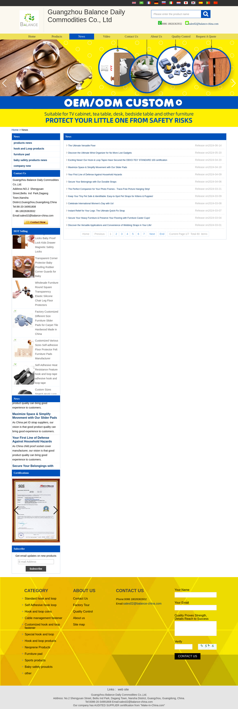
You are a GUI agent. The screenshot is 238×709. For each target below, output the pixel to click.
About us (79, 618)
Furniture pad (33, 653)
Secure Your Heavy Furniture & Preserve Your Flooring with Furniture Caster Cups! (109, 218)
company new (22, 165)
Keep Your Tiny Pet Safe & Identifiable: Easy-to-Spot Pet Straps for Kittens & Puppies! (110, 196)
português (207, 2)
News (81, 36)
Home (32, 36)
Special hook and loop (39, 634)
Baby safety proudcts (38, 666)
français (148, 2)
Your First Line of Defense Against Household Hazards (95, 174)
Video (106, 36)
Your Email (182, 602)
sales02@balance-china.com (201, 23)
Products (57, 36)
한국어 (192, 2)
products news (23, 142)
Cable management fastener (43, 618)
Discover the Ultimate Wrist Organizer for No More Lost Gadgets (100, 153)
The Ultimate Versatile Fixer (82, 145)
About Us (156, 36)
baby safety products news (30, 160)
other (28, 673)
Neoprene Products (37, 647)
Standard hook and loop (40, 598)
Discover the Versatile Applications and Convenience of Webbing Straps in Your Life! (110, 225)
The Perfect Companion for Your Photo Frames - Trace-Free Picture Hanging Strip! (109, 189)
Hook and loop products (40, 640)
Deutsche (155, 2)
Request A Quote (206, 36)
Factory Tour (81, 605)
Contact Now (36, 222)
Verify (178, 641)
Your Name (182, 589)
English (133, 2)
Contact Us (131, 36)
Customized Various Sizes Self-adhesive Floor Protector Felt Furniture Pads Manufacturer (46, 350)
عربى (141, 2)
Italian (170, 2)
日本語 (185, 2)
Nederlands (178, 2)
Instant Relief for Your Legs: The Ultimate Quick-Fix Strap (96, 210)
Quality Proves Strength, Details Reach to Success (191, 617)
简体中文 (215, 2)
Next (152, 233)
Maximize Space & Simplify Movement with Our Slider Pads (97, 167)
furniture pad (22, 154)
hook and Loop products (29, 148)
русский (163, 2)
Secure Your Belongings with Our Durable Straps (92, 181)
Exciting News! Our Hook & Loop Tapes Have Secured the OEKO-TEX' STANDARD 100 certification (118, 160)
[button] (233, 83)
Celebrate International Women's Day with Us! (91, 203)
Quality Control (181, 36)
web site (123, 689)
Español (200, 2)
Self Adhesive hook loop (41, 605)
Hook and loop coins (38, 611)
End (162, 233)
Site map (79, 624)
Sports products (35, 660)
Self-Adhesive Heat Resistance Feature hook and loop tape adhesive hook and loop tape (46, 374)
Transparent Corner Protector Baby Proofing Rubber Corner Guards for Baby (46, 267)
